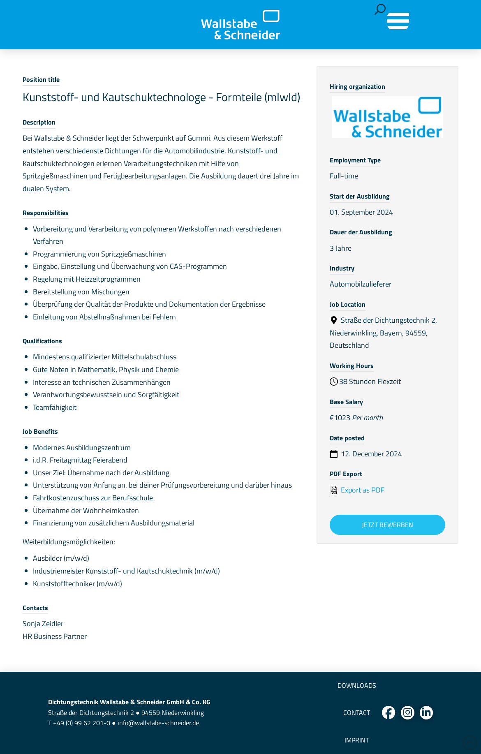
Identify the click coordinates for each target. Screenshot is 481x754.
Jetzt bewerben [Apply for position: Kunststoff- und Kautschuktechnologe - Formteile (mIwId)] (387, 525)
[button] (380, 9)
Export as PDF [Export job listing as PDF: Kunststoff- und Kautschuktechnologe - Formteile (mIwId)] (357, 489)
